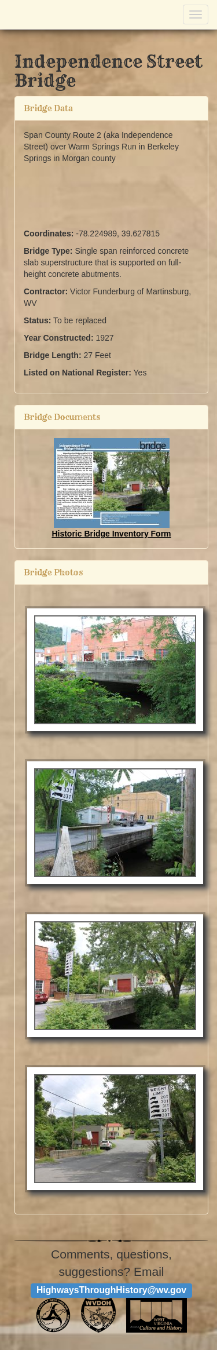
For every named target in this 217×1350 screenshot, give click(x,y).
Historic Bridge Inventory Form (111, 533)
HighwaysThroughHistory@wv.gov (111, 1290)
